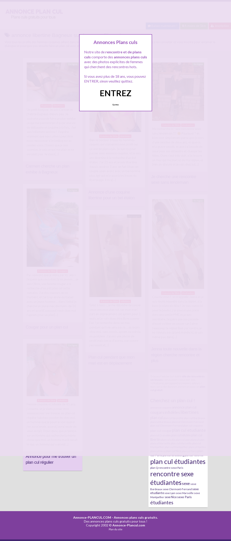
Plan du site (115, 529)
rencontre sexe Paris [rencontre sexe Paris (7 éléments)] (170, 467)
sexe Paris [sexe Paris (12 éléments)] (184, 497)
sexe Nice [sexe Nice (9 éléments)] (171, 497)
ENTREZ (115, 93)
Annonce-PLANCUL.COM (92, 517)
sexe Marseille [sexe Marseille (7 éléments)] (185, 493)
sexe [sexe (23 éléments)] (186, 483)
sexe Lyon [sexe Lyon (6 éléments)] (169, 493)
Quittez (115, 105)
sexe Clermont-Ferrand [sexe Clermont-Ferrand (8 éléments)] (177, 489)
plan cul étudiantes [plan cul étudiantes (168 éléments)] (177, 461)
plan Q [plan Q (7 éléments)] (154, 467)
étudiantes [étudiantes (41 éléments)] (161, 502)
